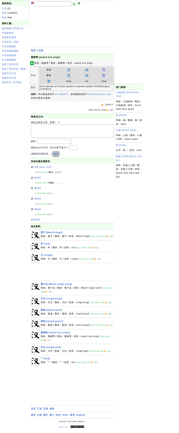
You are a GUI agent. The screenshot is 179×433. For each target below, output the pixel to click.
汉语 (4, 13)
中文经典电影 (9, 46)
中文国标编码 (9, 60)
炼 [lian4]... (122, 115)
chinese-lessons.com (99, 94)
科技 (4, 17)
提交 (56, 156)
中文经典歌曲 (9, 55)
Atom (65, 418)
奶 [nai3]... (122, 145)
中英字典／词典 (10, 42)
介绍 (39, 418)
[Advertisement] (15, 127)
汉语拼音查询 (9, 37)
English (80, 418)
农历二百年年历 (10, 64)
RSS (58, 418)
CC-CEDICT (61, 94)
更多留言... (37, 222)
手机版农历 (8, 33)
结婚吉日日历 (9, 78)
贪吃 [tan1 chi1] (42, 170)
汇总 (4, 8)
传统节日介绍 (9, 73)
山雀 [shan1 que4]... (127, 130)
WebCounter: (64, 429)
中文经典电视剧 (10, 51)
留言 (72, 418)
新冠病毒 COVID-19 (12, 28)
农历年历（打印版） (12, 82)
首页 (33, 50)
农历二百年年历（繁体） (15, 69)
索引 (45, 418)
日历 (33, 411)
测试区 (37, 180)
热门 (52, 418)
